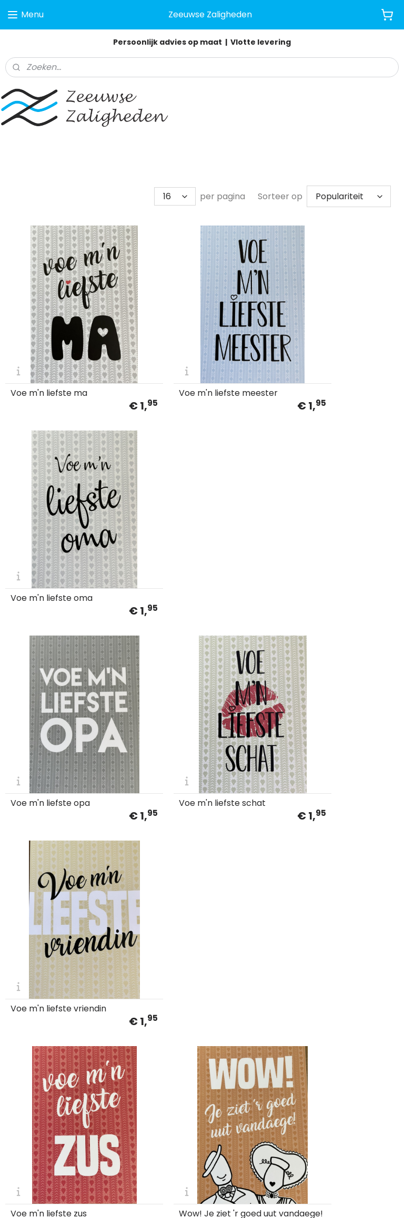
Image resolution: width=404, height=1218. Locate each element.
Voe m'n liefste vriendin (328, 528)
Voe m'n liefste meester (194, 356)
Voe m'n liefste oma (321, 356)
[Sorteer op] (348, 194)
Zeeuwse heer (309, 699)
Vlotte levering (260, 42)
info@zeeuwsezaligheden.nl (190, 1056)
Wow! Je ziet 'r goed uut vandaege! (194, 695)
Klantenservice (32, 1020)
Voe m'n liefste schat (188, 528)
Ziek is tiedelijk (39, 870)
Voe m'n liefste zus (49, 699)
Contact (20, 1079)
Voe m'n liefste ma (49, 356)
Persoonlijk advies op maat (167, 42)
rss (273, 1198)
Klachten (21, 1056)
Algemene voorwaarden (49, 1032)
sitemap (251, 1198)
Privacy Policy (30, 1044)
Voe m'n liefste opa (50, 528)
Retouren (22, 1067)
